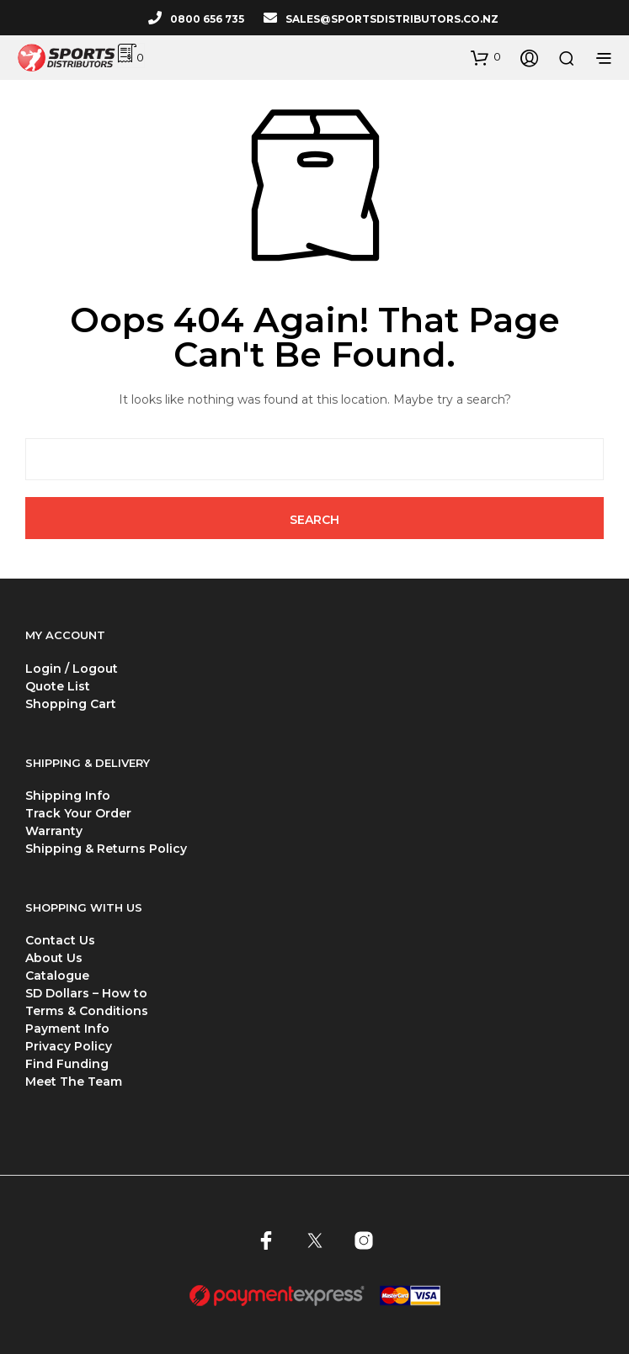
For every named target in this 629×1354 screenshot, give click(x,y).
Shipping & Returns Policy (106, 848)
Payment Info (67, 1028)
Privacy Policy (68, 1046)
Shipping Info (67, 795)
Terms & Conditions (86, 1010)
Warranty (54, 830)
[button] (486, 57)
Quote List (57, 686)
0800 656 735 (207, 19)
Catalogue (57, 975)
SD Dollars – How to (86, 993)
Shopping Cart (70, 703)
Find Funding (67, 1063)
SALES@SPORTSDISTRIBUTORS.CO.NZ (391, 19)
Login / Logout (71, 668)
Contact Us (60, 940)
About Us (54, 957)
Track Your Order (78, 813)
